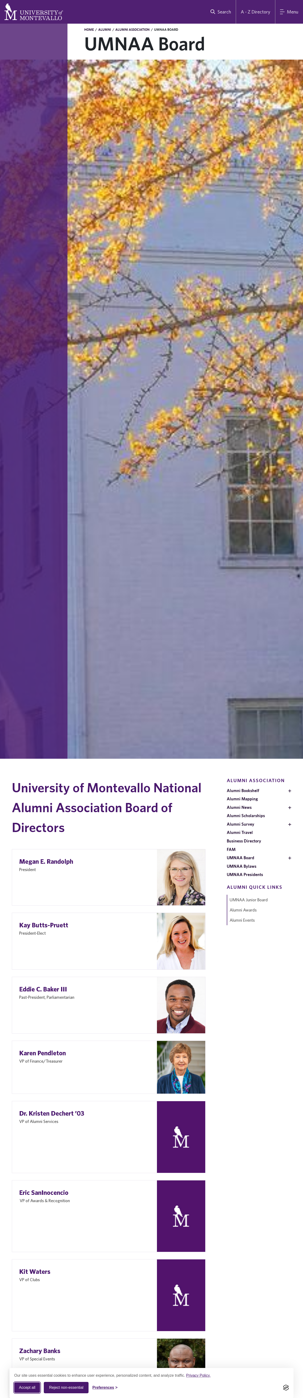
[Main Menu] (289, 12)
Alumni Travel (240, 832)
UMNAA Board (240, 857)
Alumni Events (242, 920)
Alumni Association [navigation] (256, 780)
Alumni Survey (240, 824)
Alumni (104, 29)
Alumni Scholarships (246, 815)
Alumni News (239, 807)
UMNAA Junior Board (249, 899)
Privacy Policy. (198, 1375)
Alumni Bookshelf (243, 790)
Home (89, 29)
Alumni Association (132, 29)
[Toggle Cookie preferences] (104, 1387)
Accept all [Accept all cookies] (27, 1387)
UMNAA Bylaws (241, 866)
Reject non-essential (66, 1387)
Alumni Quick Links (254, 887)
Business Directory (244, 840)
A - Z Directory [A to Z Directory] (255, 11)
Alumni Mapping (242, 798)
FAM (231, 849)
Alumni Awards (243, 909)
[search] (219, 12)
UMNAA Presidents (245, 874)
